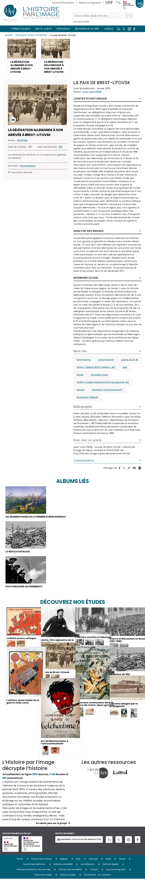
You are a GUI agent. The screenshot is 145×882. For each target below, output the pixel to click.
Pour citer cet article (87, 442)
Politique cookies (68, 878)
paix (125, 368)
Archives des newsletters (70, 872)
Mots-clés (42, 29)
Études (20, 862)
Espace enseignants (90, 3)
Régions (64, 862)
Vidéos (108, 29)
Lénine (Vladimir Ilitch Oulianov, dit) (96, 368)
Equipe (122, 862)
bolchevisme (84, 361)
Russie (80, 376)
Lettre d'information (63, 3)
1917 (61, 148)
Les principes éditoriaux (34, 867)
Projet (108, 862)
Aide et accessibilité (63, 867)
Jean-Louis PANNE (92, 93)
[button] (21, 58)
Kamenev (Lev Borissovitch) (107, 391)
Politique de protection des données (33, 872)
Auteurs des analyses (41, 862)
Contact (94, 872)
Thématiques (20, 29)
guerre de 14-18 (129, 361)
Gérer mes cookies (43, 878)
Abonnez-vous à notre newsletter (79, 842)
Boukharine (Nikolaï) (87, 398)
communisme (106, 361)
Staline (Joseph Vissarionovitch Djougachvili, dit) (103, 383)
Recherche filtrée (87, 29)
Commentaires (83, 462)
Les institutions (88, 867)
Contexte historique (90, 100)
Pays (78, 862)
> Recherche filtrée (80, 21)
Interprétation (85, 279)
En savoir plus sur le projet (51, 826)
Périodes (62, 29)
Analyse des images (88, 233)
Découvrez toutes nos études (32, 35)
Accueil (9, 35)
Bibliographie (82, 408)
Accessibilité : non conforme (97, 878)
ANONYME (22, 142)
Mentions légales (111, 867)
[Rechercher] (99, 16)
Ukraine (81, 391)
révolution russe (99, 376)
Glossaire (93, 862)
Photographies (27, 167)
